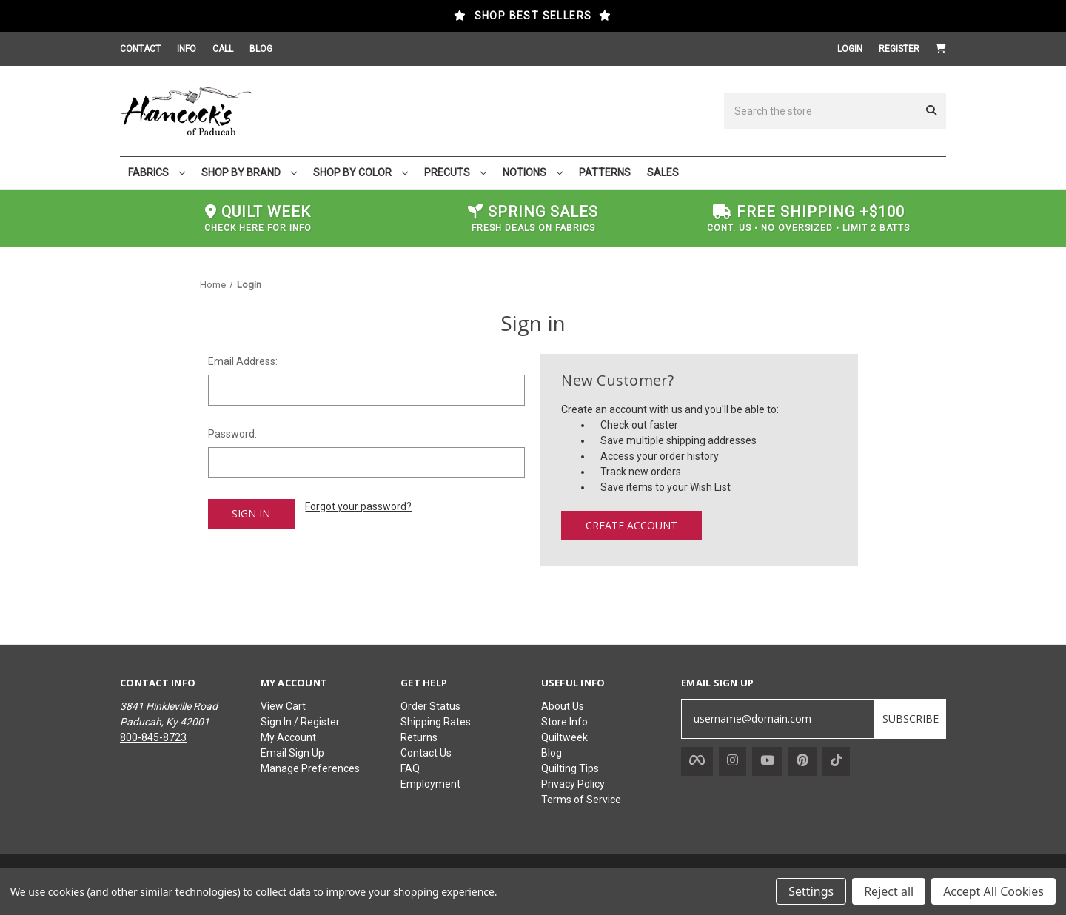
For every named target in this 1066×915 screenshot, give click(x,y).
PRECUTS (455, 172)
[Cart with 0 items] (941, 49)
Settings (811, 891)
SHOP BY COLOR (360, 172)
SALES (663, 172)
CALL (222, 49)
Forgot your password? (358, 506)
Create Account (631, 525)
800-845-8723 (153, 737)
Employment (430, 784)
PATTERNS (605, 172)
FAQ (410, 768)
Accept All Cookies (993, 891)
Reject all (889, 891)
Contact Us (426, 753)
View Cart (283, 706)
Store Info (564, 722)
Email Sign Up (292, 753)
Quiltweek (564, 737)
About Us (562, 706)
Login (849, 49)
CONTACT (140, 49)
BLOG (260, 49)
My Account (288, 737)
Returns (419, 737)
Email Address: (243, 361)
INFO (186, 49)
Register (899, 49)
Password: (232, 434)
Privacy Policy (573, 784)
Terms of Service (581, 799)
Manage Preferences (310, 768)
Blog (551, 753)
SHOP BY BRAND (249, 172)
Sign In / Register (300, 722)
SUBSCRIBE (910, 718)
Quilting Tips (570, 768)
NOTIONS (533, 172)
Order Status (430, 706)
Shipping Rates (435, 722)
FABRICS (156, 172)
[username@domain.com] (778, 719)
